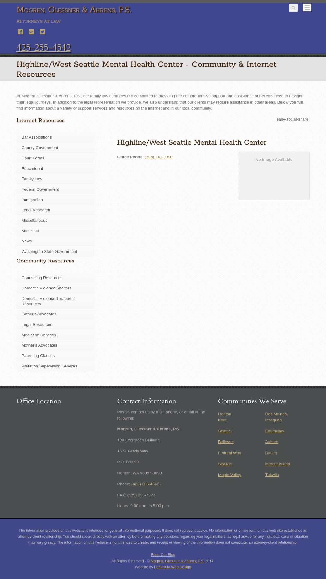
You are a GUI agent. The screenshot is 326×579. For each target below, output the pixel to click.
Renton (224, 414)
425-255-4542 (43, 47)
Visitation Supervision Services (49, 366)
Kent (222, 420)
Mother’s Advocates (39, 345)
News (27, 241)
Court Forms (33, 158)
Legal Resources (37, 324)
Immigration (32, 199)
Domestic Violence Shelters (46, 288)
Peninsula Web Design (172, 567)
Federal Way (229, 453)
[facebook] (20, 31)
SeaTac (225, 464)
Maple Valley (229, 474)
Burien (271, 453)
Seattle (224, 431)
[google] (32, 31)
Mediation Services (39, 335)
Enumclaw (274, 431)
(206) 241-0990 (159, 157)
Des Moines (276, 414)
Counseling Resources (42, 278)
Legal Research (36, 210)
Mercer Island (277, 464)
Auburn (271, 442)
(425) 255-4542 (145, 484)
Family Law (32, 179)
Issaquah (273, 420)
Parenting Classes (38, 355)
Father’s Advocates (39, 314)
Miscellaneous (34, 220)
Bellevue (226, 442)
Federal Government (40, 189)
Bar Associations (37, 137)
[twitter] (43, 31)
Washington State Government (49, 251)
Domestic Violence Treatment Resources (48, 301)
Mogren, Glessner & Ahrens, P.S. (177, 561)
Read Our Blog (163, 555)
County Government (40, 147)
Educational (32, 168)
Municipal (30, 231)
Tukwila (272, 474)
